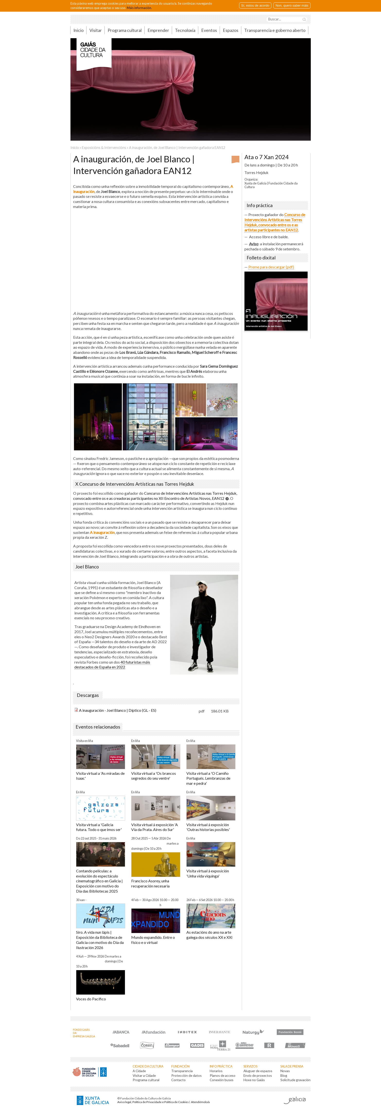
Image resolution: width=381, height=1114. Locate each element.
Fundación (180, 1066)
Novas (285, 1071)
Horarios (216, 1071)
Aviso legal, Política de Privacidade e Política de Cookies (153, 1102)
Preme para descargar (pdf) (271, 267)
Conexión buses (222, 1080)
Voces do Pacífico (91, 998)
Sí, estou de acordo (255, 5)
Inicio (78, 30)
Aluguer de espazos (257, 1071)
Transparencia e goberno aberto (274, 30)
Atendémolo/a (200, 1102)
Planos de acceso (222, 1075)
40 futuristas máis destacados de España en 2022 (112, 664)
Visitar (95, 30)
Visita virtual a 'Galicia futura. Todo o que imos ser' (99, 827)
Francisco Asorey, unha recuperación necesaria (150, 883)
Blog (283, 1075)
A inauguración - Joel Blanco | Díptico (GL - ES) (117, 710)
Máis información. (139, 8)
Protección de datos (186, 1075)
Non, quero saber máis (292, 5)
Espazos (230, 30)
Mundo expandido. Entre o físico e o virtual (153, 940)
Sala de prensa (291, 1066)
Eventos (209, 30)
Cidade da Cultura (148, 1066)
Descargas (88, 695)
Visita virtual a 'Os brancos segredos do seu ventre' (153, 776)
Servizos (250, 1066)
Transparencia (182, 1071)
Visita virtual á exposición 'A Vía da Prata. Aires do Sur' (154, 827)
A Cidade (139, 1071)
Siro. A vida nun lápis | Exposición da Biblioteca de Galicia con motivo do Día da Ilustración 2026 (100, 940)
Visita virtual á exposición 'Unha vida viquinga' (207, 873)
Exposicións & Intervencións (104, 148)
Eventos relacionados (98, 726)
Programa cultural (125, 30)
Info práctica (221, 1066)
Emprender (158, 30)
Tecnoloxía (185, 30)
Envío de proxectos (257, 1075)
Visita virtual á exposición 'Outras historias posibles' (208, 827)
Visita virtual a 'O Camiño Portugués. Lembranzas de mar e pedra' (208, 778)
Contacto (178, 1080)
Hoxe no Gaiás (254, 1080)
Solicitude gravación (295, 1080)
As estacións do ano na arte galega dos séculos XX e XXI (209, 935)
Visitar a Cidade (144, 1075)
